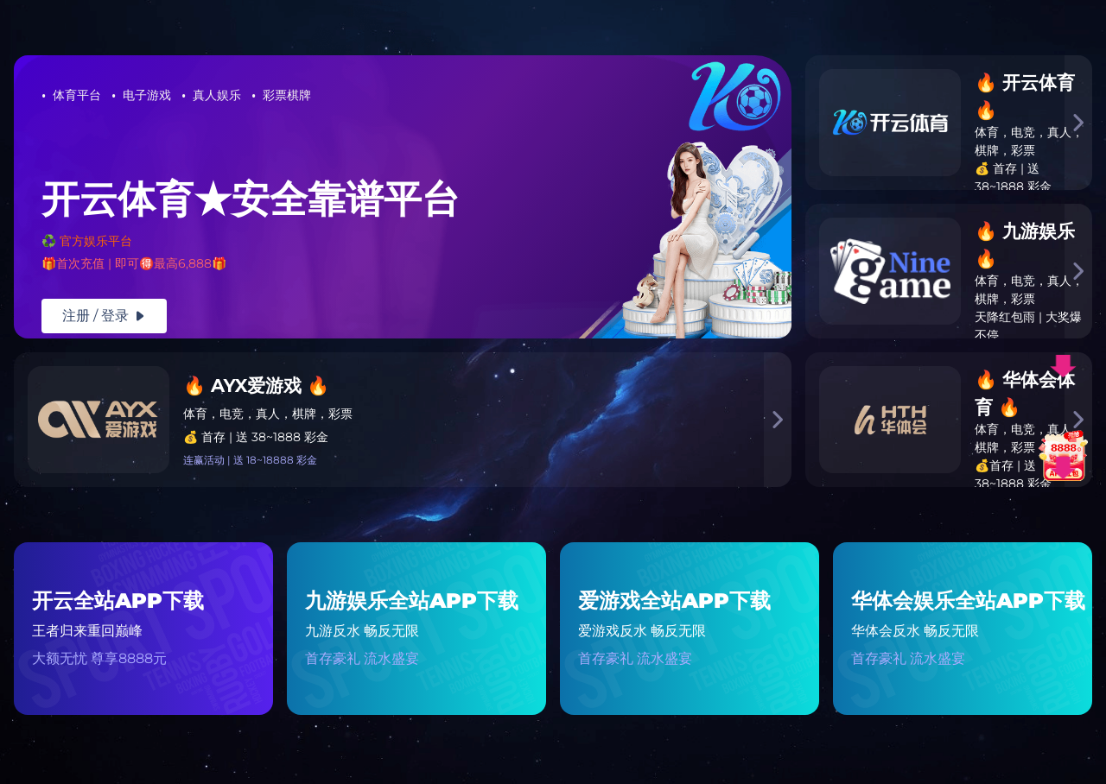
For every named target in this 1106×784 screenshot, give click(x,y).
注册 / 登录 (104, 315)
